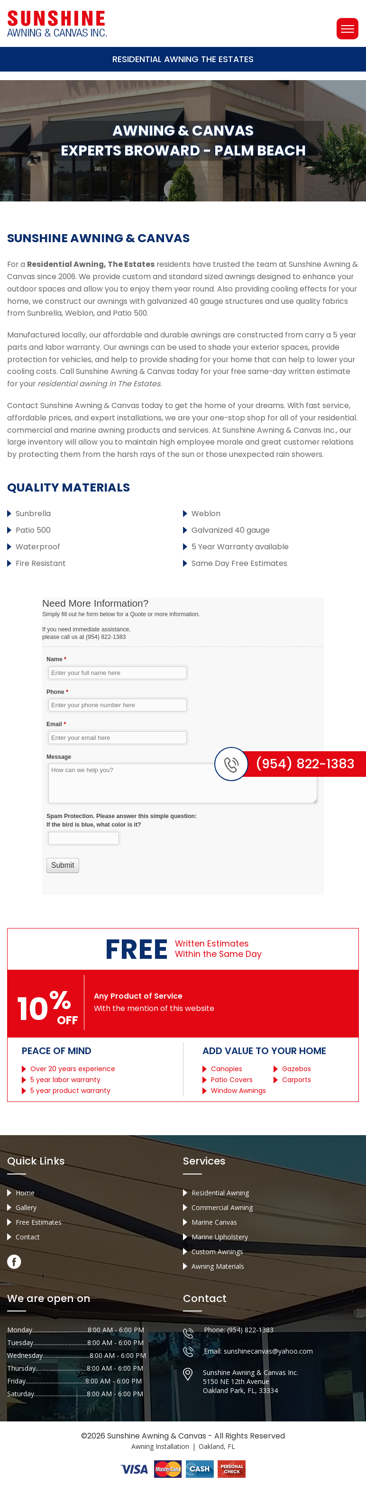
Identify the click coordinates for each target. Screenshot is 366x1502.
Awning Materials (218, 1283)
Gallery (26, 1224)
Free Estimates (39, 1239)
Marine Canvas (214, 1239)
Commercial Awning (222, 1224)
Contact (28, 1254)
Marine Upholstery (220, 1254)
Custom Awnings (217, 1269)
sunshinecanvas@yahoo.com (268, 1369)
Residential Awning (220, 1210)
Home (25, 1210)
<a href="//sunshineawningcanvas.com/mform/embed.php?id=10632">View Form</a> (183, 760)
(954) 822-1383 (250, 1348)
